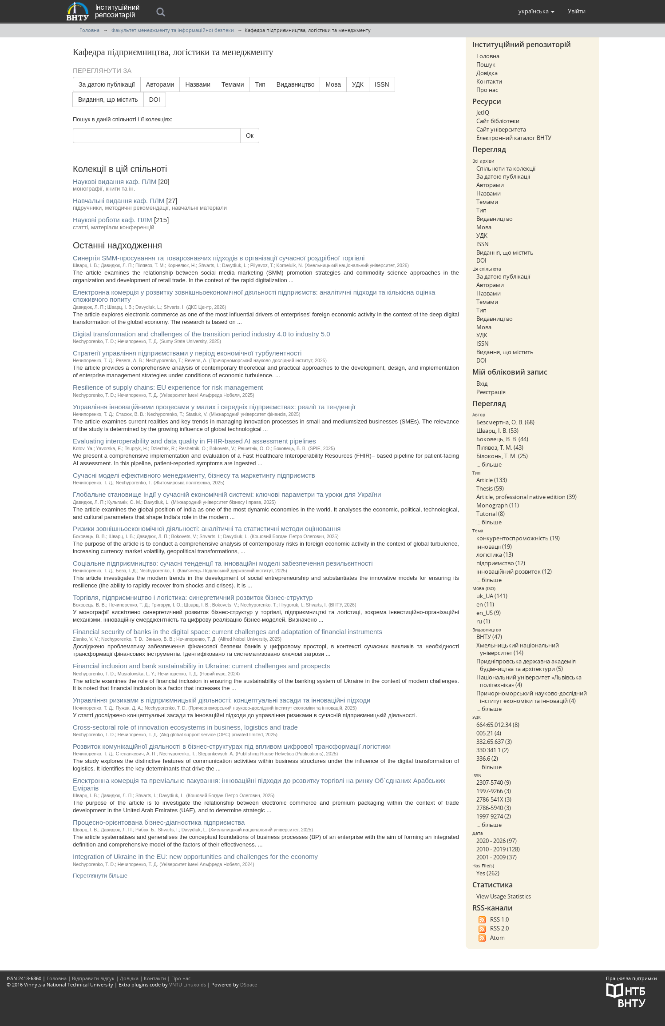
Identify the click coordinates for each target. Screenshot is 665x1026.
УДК (358, 84)
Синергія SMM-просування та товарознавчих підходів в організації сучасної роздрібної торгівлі (218, 258)
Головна (89, 30)
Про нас (487, 90)
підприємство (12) (500, 563)
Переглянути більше (100, 875)
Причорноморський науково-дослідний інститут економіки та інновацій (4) (531, 697)
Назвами (197, 84)
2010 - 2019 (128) (498, 849)
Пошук (485, 64)
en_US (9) (488, 613)
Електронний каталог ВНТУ (513, 138)
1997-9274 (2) (493, 816)
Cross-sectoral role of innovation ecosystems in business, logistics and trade (185, 727)
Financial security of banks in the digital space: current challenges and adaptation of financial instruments (227, 631)
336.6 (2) (487, 759)
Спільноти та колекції (505, 168)
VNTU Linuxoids (187, 984)
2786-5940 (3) (493, 808)
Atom (490, 938)
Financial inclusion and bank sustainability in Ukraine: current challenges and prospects (201, 666)
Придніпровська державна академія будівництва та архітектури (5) (526, 665)
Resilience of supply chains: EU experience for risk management (168, 387)
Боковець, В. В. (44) (502, 439)
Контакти (489, 81)
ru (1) (483, 621)
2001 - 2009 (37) (496, 857)
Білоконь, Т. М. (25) (502, 456)
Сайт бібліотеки (497, 121)
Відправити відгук (93, 978)
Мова (333, 84)
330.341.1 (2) (492, 750)
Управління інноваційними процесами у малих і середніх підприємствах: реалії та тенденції (214, 407)
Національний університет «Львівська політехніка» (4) (529, 681)
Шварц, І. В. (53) (497, 431)
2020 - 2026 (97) (496, 841)
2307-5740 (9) (493, 782)
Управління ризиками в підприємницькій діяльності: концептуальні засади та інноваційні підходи (221, 700)
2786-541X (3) (493, 799)
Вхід (481, 383)
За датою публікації (107, 84)
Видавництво (296, 84)
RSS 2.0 (492, 928)
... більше (489, 464)
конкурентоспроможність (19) (518, 538)
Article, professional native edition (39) (526, 497)
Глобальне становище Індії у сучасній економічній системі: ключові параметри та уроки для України (227, 494)
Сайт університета (501, 129)
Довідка (487, 73)
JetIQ (482, 112)
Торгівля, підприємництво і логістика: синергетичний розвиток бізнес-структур (193, 597)
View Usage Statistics (503, 896)
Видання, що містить (108, 99)
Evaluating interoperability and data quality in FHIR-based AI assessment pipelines (194, 441)
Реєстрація (491, 392)
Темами (233, 84)
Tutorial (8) (490, 514)
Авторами (160, 84)
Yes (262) (487, 873)
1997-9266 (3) (493, 791)
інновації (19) (494, 547)
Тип (260, 84)
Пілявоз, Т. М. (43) (499, 447)
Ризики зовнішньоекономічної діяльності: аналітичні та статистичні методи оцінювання (207, 528)
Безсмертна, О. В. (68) (505, 422)
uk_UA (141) (491, 596)
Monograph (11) (497, 505)
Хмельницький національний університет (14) (517, 649)
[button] (536, 11)
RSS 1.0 (492, 919)
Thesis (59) (490, 488)
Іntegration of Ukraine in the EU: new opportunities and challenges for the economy (195, 856)
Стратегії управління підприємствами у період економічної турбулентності (187, 353)
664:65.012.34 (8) (497, 725)
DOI (154, 99)
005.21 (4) (488, 733)
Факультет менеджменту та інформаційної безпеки (172, 30)
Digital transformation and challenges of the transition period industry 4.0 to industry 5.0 (201, 334)
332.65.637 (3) (494, 742)
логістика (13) (494, 555)
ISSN (382, 84)
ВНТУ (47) (489, 637)
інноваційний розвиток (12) (514, 571)
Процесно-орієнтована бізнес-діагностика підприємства (159, 822)
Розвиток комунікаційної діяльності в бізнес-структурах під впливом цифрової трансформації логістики (232, 746)
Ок (249, 135)
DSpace (248, 984)
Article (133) (491, 480)
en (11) (485, 604)
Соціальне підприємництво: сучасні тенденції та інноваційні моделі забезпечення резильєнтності (223, 563)
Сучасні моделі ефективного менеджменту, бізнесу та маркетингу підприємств (194, 475)
